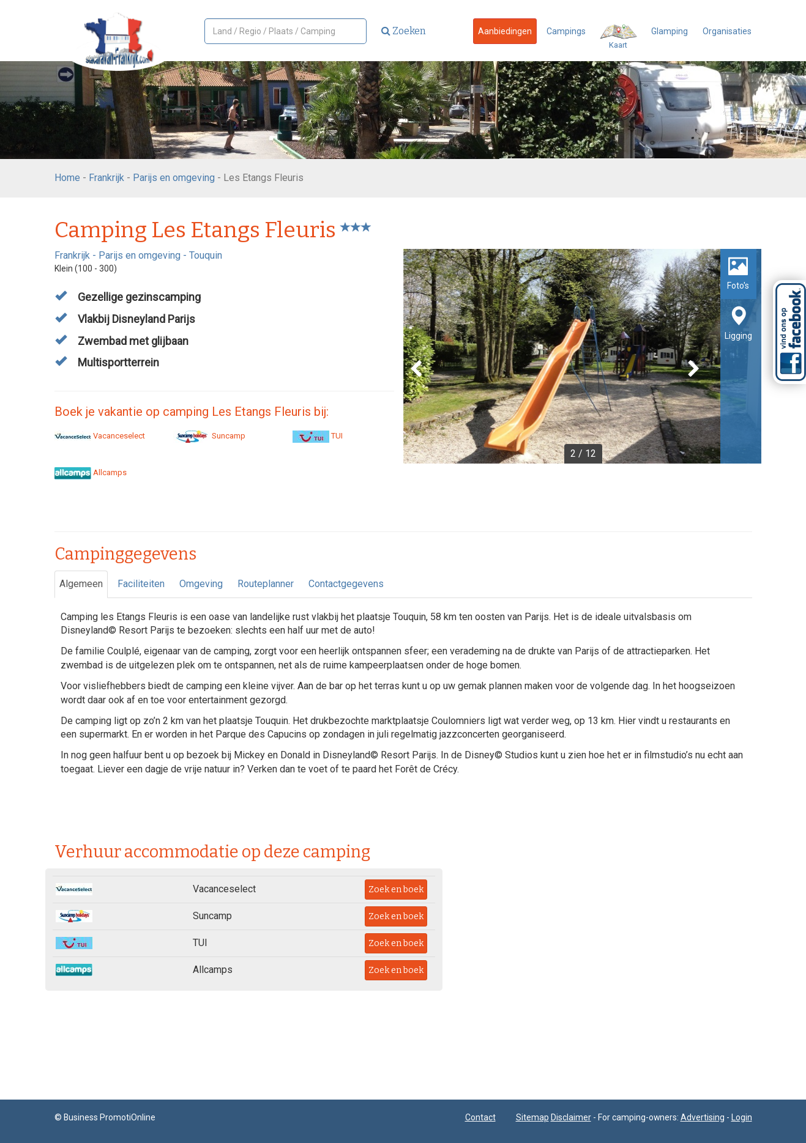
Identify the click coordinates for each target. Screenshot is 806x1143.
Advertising (703, 1117)
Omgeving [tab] (201, 584)
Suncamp (209, 435)
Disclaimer (571, 1117)
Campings (566, 31)
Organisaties (727, 31)
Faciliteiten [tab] (141, 584)
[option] (582, 356)
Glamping (669, 31)
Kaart (618, 37)
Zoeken (403, 31)
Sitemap (532, 1117)
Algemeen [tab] (81, 584)
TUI (318, 435)
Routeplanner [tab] (265, 584)
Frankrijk (106, 177)
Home (67, 177)
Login (741, 1117)
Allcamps (90, 472)
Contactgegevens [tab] (346, 584)
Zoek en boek (396, 889)
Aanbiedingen (505, 31)
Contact (480, 1117)
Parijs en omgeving (174, 177)
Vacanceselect (99, 435)
